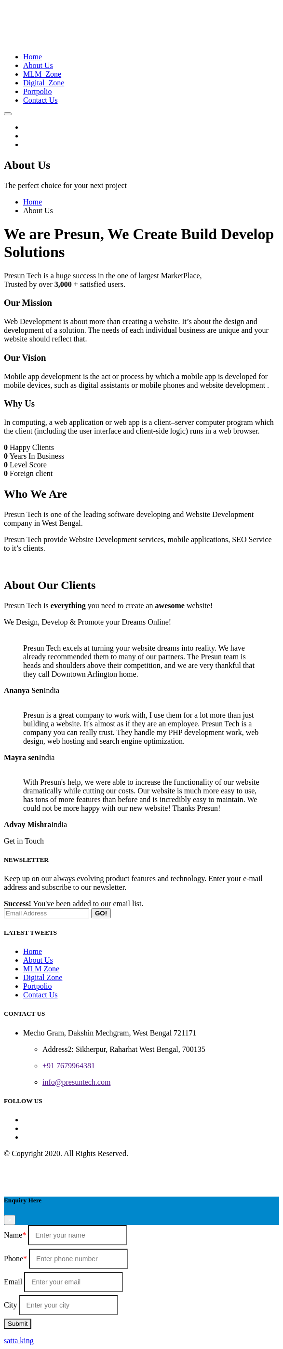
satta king (19, 1340)
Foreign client (31, 473)
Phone (15, 1258)
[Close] (9, 1220)
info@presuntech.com (76, 1082)
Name (15, 1235)
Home (32, 57)
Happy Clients (32, 447)
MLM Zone (42, 74)
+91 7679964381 (68, 1066)
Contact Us (40, 100)
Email (13, 1282)
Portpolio (37, 91)
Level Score (28, 465)
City (10, 1305)
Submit (17, 1323)
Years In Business (36, 456)
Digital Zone (43, 83)
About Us (38, 65)
